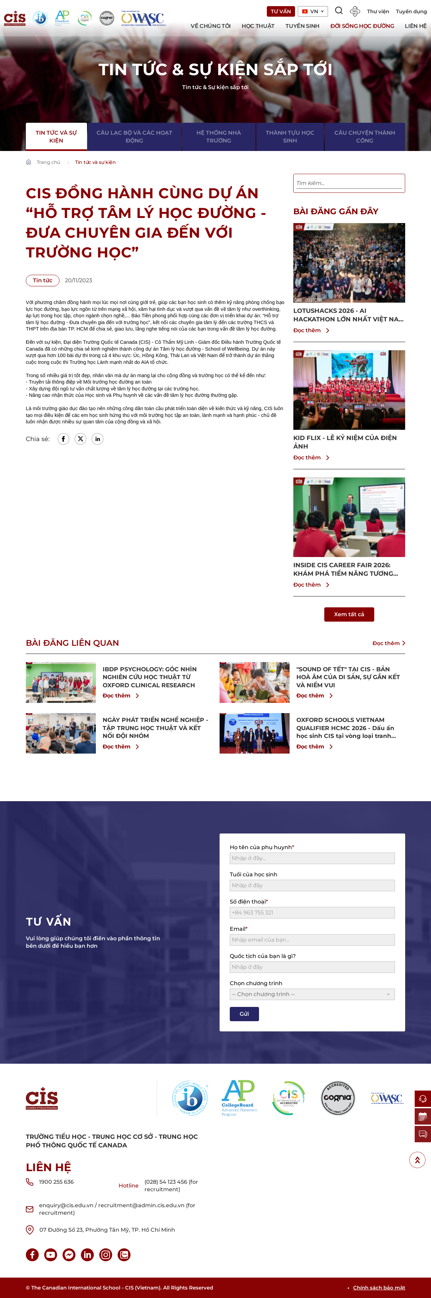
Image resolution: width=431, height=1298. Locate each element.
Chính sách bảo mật (379, 1287)
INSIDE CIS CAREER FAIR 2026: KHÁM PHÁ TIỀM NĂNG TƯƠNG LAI (343, 569)
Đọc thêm (312, 330)
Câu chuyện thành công (364, 136)
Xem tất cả (349, 614)
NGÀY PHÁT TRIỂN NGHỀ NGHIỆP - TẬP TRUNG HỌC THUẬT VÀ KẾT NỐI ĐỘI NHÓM (156, 727)
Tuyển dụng (411, 11)
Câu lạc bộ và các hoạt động (135, 136)
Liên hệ (416, 26)
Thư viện (378, 11)
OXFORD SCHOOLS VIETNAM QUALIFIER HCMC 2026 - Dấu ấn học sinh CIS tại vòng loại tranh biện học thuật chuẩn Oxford (347, 727)
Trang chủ (48, 162)
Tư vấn (281, 11)
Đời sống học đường (362, 26)
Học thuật (258, 26)
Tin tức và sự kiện (56, 136)
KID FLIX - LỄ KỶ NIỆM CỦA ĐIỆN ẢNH (345, 442)
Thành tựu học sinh (290, 136)
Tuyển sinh (303, 26)
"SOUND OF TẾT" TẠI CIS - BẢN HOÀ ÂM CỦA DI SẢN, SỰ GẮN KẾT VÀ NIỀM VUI (345, 677)
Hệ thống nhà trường (218, 136)
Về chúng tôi (211, 26)
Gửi (244, 1014)
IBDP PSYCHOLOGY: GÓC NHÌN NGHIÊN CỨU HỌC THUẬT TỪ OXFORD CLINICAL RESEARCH (152, 677)
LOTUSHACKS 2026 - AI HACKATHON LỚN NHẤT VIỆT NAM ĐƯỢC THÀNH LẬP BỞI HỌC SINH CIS (348, 315)
